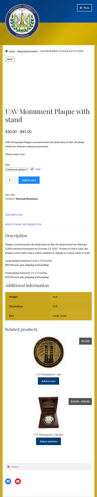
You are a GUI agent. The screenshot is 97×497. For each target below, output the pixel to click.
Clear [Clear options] (38, 168)
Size (7, 164)
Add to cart (29, 180)
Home (12, 51)
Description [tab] (14, 214)
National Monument (28, 51)
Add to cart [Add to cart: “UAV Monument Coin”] (48, 381)
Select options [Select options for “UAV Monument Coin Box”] (48, 441)
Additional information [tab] (23, 224)
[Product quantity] (10, 180)
